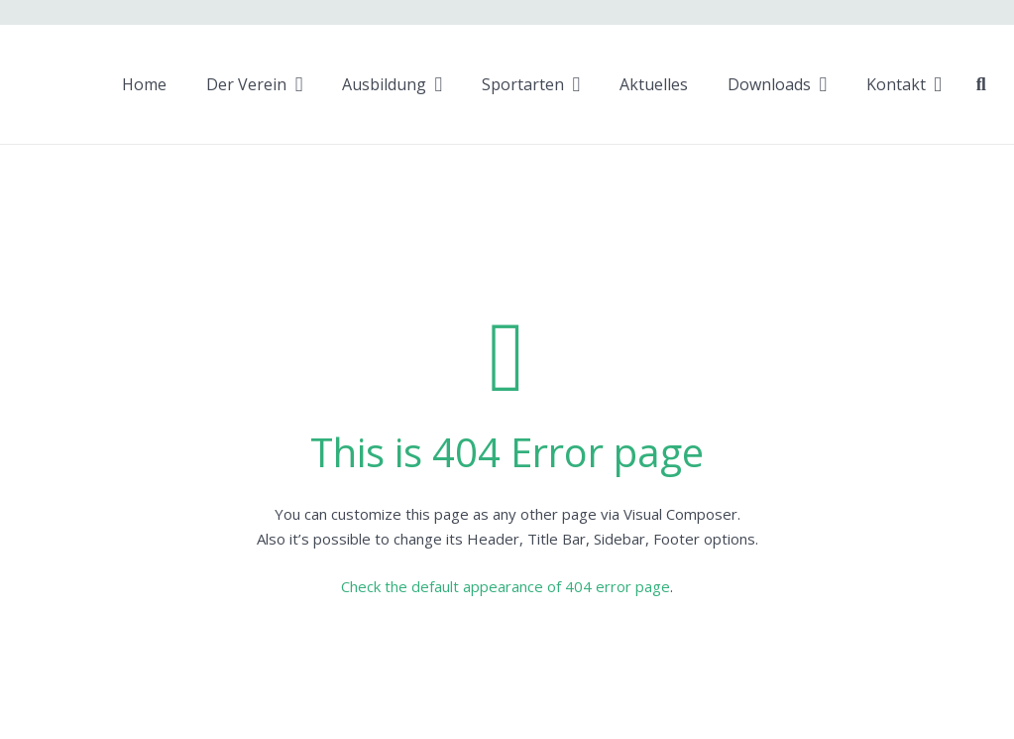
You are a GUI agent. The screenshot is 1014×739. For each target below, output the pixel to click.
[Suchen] (981, 84)
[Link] (40, 84)
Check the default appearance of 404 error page (505, 586)
